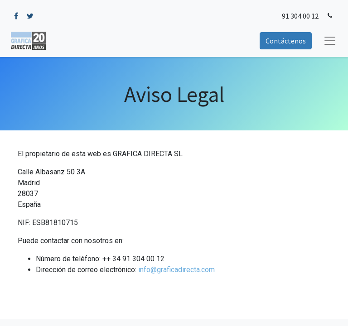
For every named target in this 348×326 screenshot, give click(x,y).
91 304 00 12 (300, 15)
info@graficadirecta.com (176, 269)
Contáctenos (286, 40)
